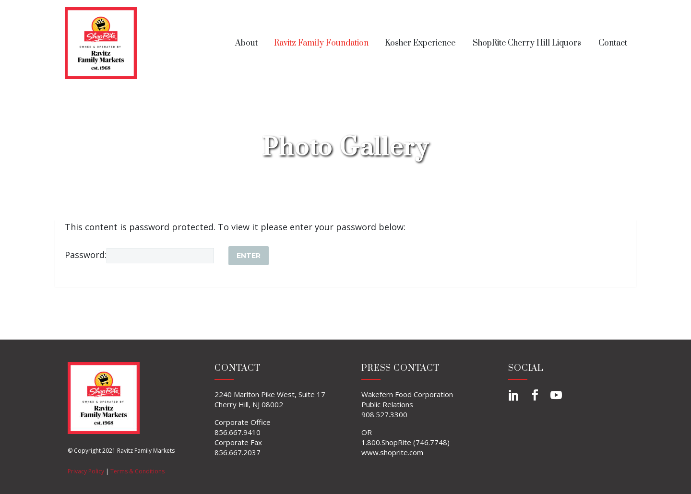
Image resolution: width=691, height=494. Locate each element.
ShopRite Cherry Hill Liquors (527, 43)
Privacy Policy (86, 471)
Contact (612, 43)
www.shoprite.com (392, 452)
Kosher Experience (420, 43)
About (246, 43)
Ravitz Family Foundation (321, 43)
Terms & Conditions (137, 471)
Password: (139, 254)
